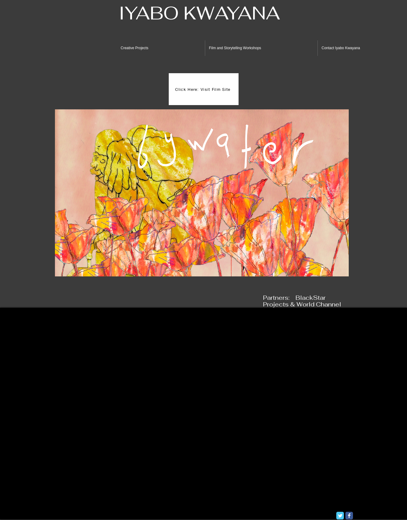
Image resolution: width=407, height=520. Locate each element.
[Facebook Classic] (349, 515)
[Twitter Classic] (340, 515)
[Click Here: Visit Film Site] (204, 89)
